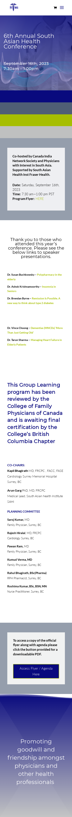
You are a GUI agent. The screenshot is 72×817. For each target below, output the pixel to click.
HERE (40, 199)
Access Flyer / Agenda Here (36, 671)
